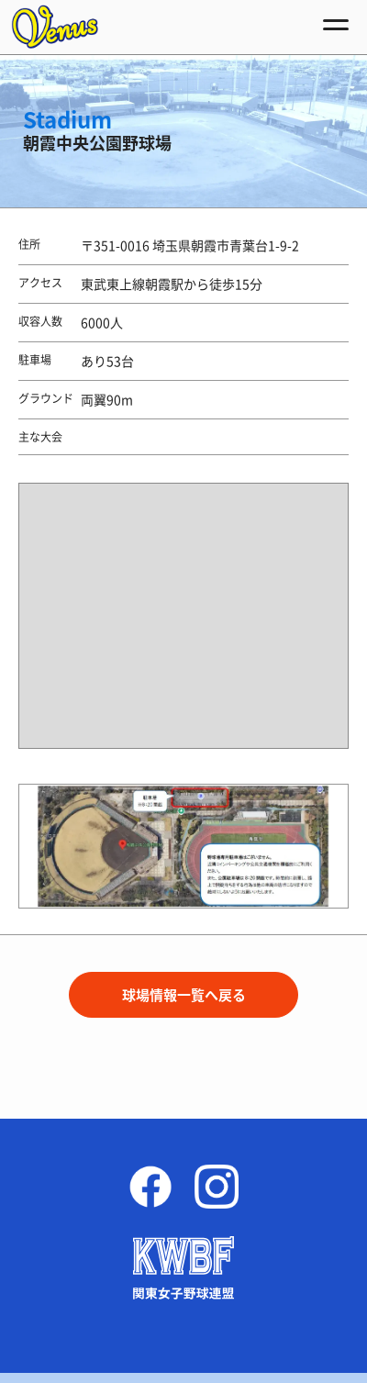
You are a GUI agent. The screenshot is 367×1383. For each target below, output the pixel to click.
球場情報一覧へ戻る (184, 995)
